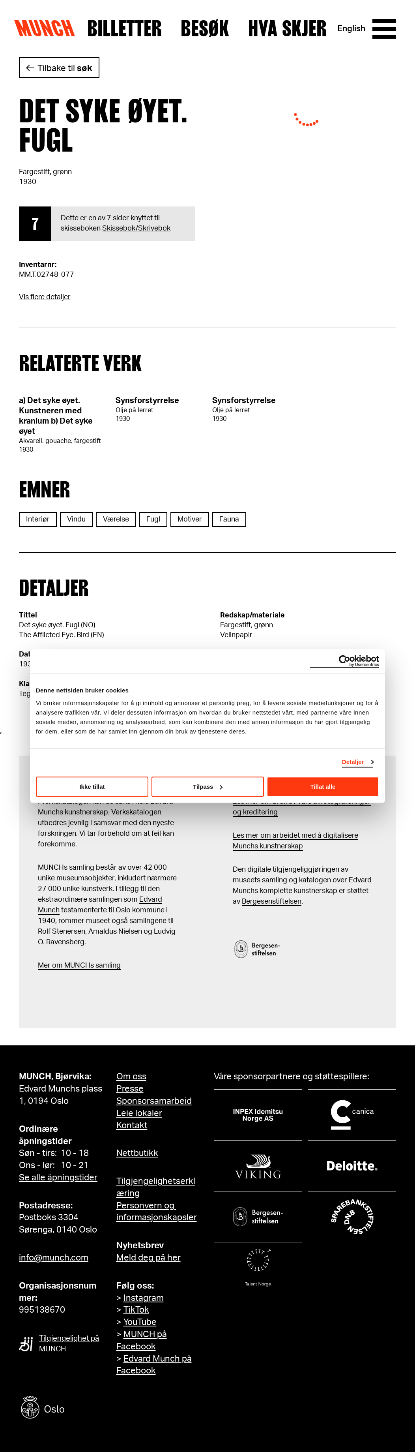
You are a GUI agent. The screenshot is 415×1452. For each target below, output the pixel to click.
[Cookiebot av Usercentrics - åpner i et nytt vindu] (344, 661)
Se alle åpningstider (58, 1177)
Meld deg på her (148, 1257)
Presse (130, 1088)
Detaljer (353, 761)
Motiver (190, 519)
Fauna (229, 519)
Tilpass (207, 786)
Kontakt (132, 1125)
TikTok (136, 1310)
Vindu (76, 519)
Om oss (131, 1076)
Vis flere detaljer (45, 297)
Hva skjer (287, 29)
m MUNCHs (75, 965)
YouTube (140, 1322)
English (351, 28)
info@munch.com (53, 1257)
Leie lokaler (139, 1113)
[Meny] (384, 29)
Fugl (153, 519)
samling (107, 965)
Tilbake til (64, 68)
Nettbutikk (137, 1153)
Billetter (124, 29)
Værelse (116, 519)
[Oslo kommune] (78, 1408)
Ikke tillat (92, 786)
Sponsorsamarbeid (154, 1101)
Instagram (143, 1298)
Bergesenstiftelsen (271, 901)
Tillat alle (323, 786)
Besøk (205, 29)
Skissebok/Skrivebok (136, 228)
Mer (44, 965)
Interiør (38, 519)
